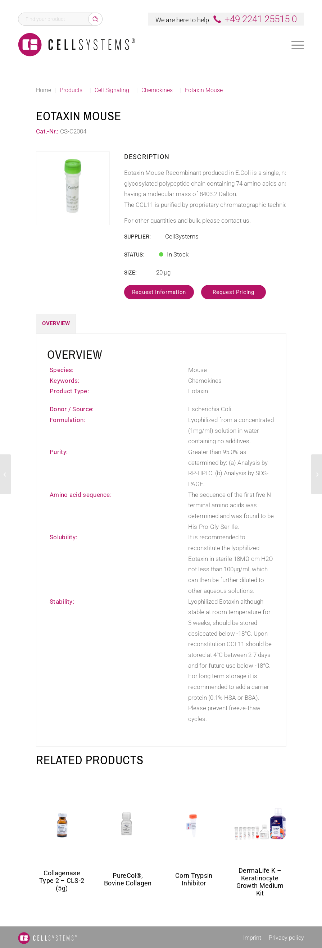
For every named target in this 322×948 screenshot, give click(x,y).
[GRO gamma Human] (316, 474)
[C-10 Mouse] (5, 474)
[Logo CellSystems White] (76, 44)
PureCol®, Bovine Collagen (128, 879)
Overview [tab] (56, 323)
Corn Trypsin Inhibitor (194, 879)
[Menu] (297, 45)
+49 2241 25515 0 (261, 19)
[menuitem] (297, 44)
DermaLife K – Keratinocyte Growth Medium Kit (260, 882)
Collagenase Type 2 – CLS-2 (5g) (61, 880)
